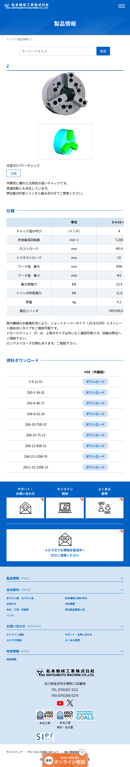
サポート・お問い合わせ (78, 634)
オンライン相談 (15, 634)
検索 (103, 51)
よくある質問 (72, 640)
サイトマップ (15, 752)
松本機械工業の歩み (76, 598)
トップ (11, 39)
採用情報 (11, 659)
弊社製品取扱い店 (75, 609)
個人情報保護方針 (76, 752)
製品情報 (22, 39)
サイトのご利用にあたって (44, 752)
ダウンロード (95, 381)
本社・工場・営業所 (18, 609)
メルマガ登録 (14, 640)
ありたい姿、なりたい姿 (20, 598)
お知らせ (11, 603)
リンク (10, 615)
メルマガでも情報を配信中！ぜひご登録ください (65, 545)
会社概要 (70, 603)
